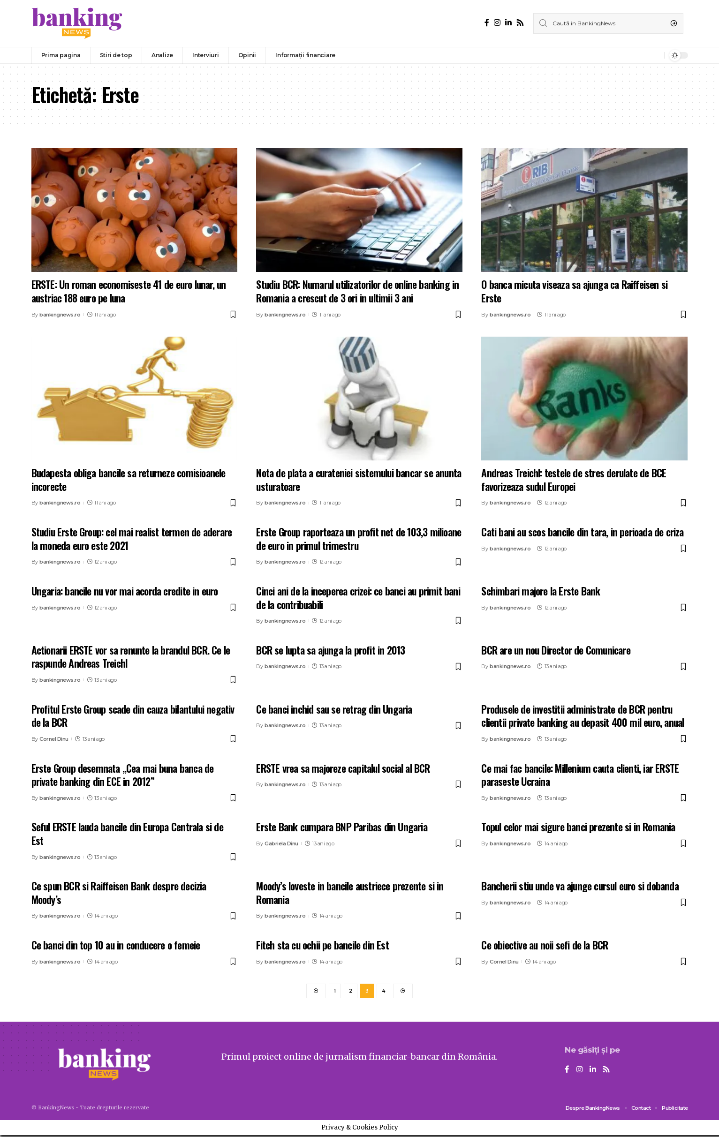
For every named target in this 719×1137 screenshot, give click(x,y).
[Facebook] (487, 22)
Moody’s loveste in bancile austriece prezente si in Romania (349, 892)
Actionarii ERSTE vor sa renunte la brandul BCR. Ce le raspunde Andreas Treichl (130, 656)
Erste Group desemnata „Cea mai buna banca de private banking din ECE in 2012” (122, 775)
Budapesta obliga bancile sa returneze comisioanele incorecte (128, 479)
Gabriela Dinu (281, 843)
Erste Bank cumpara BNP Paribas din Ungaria (341, 826)
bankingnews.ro (59, 314)
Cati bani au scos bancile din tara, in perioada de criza (582, 531)
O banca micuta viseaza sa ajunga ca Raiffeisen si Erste (574, 291)
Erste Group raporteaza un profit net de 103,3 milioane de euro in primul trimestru (358, 538)
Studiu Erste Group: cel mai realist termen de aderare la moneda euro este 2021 (131, 538)
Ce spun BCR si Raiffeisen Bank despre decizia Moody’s (118, 892)
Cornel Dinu (53, 739)
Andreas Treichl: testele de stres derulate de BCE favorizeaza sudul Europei (573, 479)
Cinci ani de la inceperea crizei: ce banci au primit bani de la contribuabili (358, 597)
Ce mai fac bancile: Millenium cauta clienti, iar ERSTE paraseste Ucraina (580, 775)
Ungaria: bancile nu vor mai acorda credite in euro (124, 590)
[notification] (654, 55)
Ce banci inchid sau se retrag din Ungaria (334, 708)
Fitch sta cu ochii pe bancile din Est (322, 944)
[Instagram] (497, 22)
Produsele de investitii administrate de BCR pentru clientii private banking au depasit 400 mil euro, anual (582, 715)
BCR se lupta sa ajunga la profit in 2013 (330, 649)
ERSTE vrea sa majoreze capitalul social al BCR (343, 768)
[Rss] (520, 22)
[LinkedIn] (508, 22)
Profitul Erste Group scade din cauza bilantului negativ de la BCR (133, 715)
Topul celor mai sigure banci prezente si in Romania (578, 826)
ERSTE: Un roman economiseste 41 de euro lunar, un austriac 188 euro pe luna (128, 291)
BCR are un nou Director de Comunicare (555, 649)
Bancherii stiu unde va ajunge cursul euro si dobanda (579, 885)
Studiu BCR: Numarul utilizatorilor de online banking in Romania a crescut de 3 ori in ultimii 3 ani (357, 291)
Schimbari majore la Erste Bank (540, 590)
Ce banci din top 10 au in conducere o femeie (115, 944)
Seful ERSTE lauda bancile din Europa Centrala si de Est (127, 833)
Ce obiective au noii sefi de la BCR (544, 944)
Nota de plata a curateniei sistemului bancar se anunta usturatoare (358, 479)
